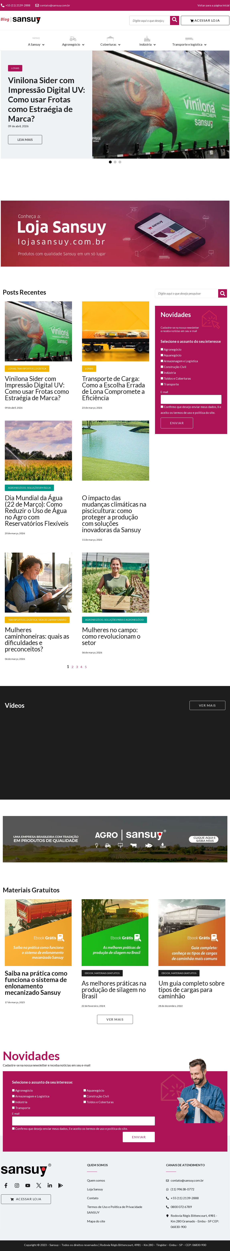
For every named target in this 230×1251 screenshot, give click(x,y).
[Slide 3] (120, 162)
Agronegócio (71, 44)
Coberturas (108, 44)
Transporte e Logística (31, 368)
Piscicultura (93, 487)
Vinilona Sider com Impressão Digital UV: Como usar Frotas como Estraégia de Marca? (37, 388)
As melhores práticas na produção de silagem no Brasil (114, 989)
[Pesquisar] (222, 293)
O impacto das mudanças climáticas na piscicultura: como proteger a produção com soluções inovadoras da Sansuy (114, 514)
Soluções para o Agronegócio (124, 619)
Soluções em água (39, 487)
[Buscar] (174, 20)
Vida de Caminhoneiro (52, 619)
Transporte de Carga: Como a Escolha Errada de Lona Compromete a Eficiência (113, 388)
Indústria (145, 44)
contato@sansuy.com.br (52, 5)
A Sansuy (34, 44)
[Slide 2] (115, 162)
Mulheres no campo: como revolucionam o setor (111, 636)
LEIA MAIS (25, 139)
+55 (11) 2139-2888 (15, 5)
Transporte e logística (187, 44)
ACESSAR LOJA (205, 20)
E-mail (191, 397)
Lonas (15, 68)
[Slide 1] (110, 162)
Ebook (89, 973)
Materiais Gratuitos (107, 973)
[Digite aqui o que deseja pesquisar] (150, 20)
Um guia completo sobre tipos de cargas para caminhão (191, 989)
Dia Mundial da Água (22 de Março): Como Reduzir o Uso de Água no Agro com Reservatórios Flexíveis (36, 510)
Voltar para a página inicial (213, 5)
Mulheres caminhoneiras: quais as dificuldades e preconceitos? (37, 639)
